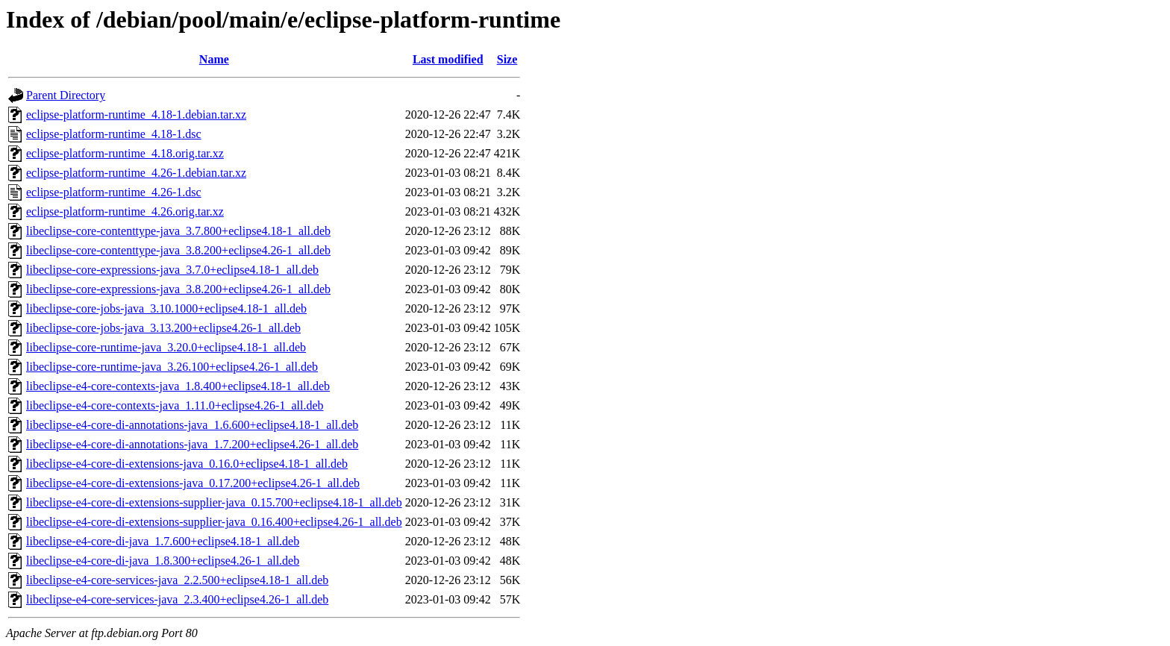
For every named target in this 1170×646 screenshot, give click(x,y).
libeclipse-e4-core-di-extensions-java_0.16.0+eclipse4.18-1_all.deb (187, 463)
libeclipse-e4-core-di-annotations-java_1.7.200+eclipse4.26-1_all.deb (192, 444)
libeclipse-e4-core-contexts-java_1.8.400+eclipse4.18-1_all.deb (178, 386)
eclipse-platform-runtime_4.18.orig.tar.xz (125, 153)
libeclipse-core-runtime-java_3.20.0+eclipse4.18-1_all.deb (166, 347)
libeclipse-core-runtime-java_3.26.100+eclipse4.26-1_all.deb (172, 366)
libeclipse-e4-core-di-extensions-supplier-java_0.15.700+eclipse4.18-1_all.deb (214, 502)
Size (507, 59)
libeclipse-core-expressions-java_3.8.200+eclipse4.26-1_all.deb (178, 289)
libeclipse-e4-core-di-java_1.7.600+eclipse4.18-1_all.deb (162, 541)
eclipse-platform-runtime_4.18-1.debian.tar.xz (136, 114)
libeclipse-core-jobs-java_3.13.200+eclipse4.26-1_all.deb (163, 328)
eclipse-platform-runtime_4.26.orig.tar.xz (125, 211)
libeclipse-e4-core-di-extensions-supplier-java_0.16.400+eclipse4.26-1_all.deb (214, 521)
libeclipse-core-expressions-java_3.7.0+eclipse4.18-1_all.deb (172, 269)
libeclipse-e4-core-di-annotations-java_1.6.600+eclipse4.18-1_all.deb (192, 424)
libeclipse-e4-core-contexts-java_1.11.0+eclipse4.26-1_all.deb (175, 405)
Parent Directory (65, 95)
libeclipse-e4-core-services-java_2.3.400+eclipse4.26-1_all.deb (177, 599)
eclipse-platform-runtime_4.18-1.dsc (113, 134)
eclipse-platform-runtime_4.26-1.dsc (113, 192)
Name (214, 59)
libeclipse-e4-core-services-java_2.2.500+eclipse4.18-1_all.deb (177, 580)
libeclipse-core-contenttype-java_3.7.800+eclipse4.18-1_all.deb (178, 231)
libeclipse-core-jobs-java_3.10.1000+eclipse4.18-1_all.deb (166, 308)
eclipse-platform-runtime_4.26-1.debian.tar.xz (136, 172)
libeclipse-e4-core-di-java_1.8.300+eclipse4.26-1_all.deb (162, 560)
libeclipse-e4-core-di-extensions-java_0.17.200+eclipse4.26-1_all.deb (193, 483)
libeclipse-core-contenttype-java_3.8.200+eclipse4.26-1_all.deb (178, 250)
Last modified (448, 59)
